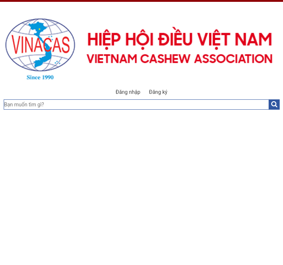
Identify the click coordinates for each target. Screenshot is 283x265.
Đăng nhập (128, 92)
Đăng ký (158, 92)
